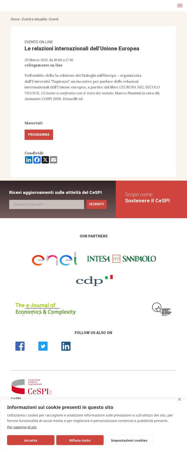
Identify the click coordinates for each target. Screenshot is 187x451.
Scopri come (147, 197)
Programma (39, 134)
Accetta (24, 440)
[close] (179, 399)
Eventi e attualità (34, 19)
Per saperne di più (22, 427)
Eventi (53, 19)
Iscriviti (96, 204)
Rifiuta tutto (61, 440)
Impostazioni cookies (100, 440)
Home (15, 19)
